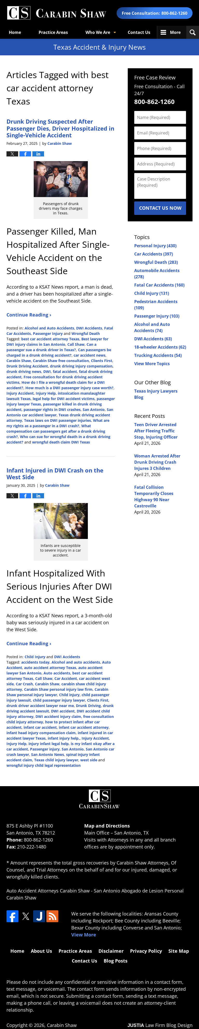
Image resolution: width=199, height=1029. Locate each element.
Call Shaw (75, 344)
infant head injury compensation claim (41, 732)
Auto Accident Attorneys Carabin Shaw (48, 891)
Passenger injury (45, 749)
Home (15, 32)
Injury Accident (20, 393)
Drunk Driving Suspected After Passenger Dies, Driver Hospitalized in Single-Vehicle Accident (60, 128)
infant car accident (40, 727)
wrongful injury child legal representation (43, 765)
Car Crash (24, 683)
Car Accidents (153, 254)
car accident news (89, 355)
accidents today (35, 662)
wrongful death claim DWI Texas (61, 442)
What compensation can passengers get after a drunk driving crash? (55, 431)
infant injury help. (64, 738)
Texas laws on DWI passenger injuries (57, 420)
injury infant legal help (49, 743)
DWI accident (63, 711)
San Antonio (94, 409)
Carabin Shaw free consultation (61, 360)
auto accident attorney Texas (50, 667)
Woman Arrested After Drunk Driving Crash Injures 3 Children (157, 462)
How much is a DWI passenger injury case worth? (69, 387)
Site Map (178, 951)
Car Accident (65, 678)
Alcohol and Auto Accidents (49, 328)
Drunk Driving (88, 705)
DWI (47, 371)
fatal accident (65, 371)
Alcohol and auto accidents (76, 662)
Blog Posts (115, 961)
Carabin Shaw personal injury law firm (58, 689)
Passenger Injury (48, 333)
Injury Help (46, 393)
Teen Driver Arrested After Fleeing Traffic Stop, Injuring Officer (155, 431)
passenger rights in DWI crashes (52, 409)
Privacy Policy (146, 951)
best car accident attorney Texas (50, 338)
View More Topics (152, 363)
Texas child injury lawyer (56, 759)
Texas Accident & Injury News (56, 13)
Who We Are (98, 32)
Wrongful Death (86, 333)
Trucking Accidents (158, 355)
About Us (41, 951)
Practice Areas (53, 32)
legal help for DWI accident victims (64, 398)
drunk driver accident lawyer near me (40, 705)
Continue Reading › (28, 315)
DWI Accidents (89, 328)
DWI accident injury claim (58, 716)
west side (88, 759)
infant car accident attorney (84, 727)
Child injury (69, 694)
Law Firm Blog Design (160, 1025)
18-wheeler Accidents (160, 347)
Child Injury (35, 656)
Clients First (101, 360)
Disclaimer (111, 951)
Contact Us (139, 32)
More (175, 32)
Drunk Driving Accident (27, 366)
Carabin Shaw (18, 360)
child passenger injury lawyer (59, 700)
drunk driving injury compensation (81, 366)
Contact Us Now (160, 208)
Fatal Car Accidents (159, 285)
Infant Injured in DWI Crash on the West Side (54, 473)
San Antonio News (47, 754)
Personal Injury (155, 246)
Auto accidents (57, 673)
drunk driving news (23, 371)
